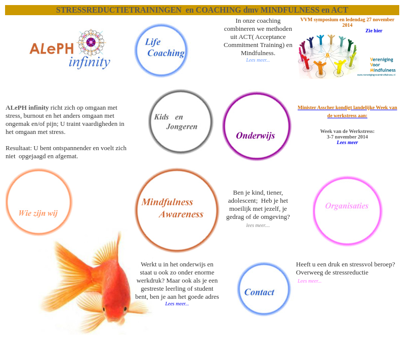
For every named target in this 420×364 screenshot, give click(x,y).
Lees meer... (177, 303)
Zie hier (374, 30)
